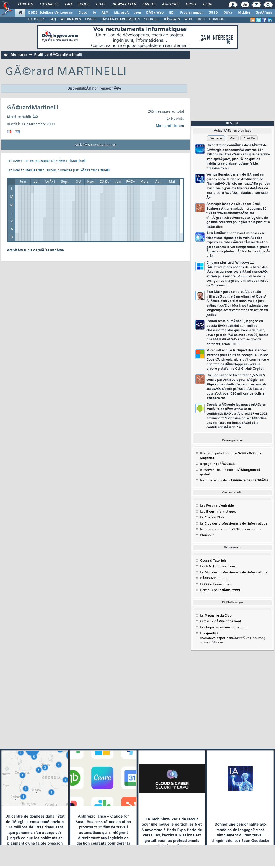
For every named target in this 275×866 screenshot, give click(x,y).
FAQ (68, 4)
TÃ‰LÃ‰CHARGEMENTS (120, 19)
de (220, 622)
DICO (200, 19)
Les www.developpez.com (224, 628)
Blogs (84, 4)
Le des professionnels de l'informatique (234, 524)
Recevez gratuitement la (227, 453)
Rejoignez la (218, 464)
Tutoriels (49, 4)
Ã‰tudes (171, 4)
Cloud (82, 13)
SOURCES (151, 19)
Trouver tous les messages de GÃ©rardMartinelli (46, 161)
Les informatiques (218, 512)
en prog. (214, 578)
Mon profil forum (170, 126)
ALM (105, 13)
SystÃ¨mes (264, 13)
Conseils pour (220, 590)
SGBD (213, 13)
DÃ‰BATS (172, 19)
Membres (19, 55)
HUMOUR (216, 19)
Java (137, 13)
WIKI (188, 19)
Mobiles (244, 13)
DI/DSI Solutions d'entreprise (50, 13)
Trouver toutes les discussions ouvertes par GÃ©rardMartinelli (58, 170)
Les (217, 506)
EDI (172, 13)
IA (94, 13)
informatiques (215, 584)
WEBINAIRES (70, 19)
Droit (191, 4)
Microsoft (121, 13)
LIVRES (90, 19)
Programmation (191, 13)
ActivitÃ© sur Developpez (95, 145)
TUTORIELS (36, 19)
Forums (25, 4)
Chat (100, 4)
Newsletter (124, 4)
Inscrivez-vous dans (234, 480)
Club (207, 4)
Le (205, 518)
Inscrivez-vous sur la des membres (230, 529)
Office (228, 13)
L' (207, 536)
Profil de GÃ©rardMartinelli (58, 55)
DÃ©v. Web (155, 13)
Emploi (149, 4)
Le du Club (216, 616)
